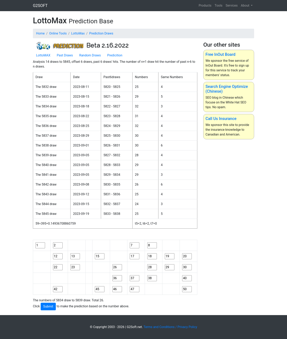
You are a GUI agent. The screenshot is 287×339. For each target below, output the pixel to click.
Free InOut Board (220, 54)
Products (205, 5)
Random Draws (90, 55)
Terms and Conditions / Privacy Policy (170, 327)
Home (40, 33)
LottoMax (78, 33)
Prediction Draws (101, 33)
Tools (218, 5)
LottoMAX (43, 55)
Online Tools (58, 33)
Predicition (114, 55)
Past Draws (65, 55)
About (245, 5)
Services (232, 5)
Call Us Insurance (220, 118)
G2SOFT (40, 5)
